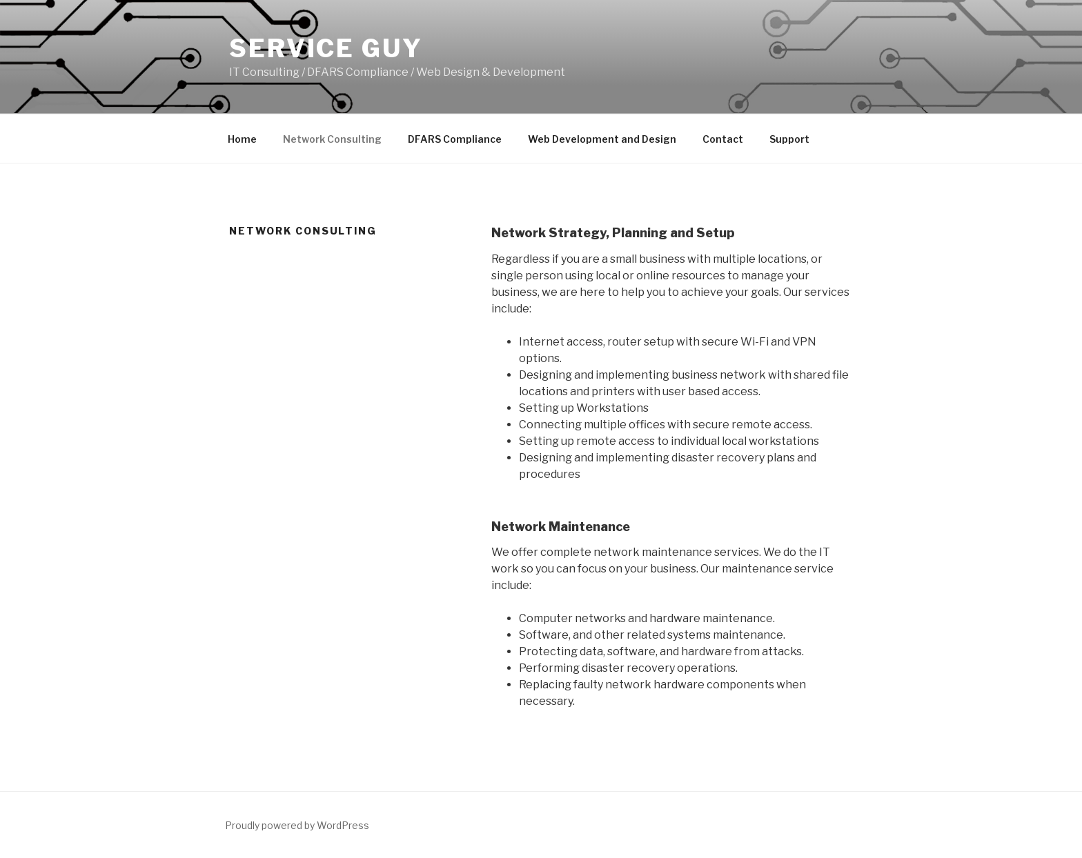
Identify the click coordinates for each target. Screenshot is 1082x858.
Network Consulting (332, 139)
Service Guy (326, 48)
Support (789, 139)
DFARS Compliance (455, 139)
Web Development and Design (602, 139)
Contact (722, 139)
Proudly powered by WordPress (297, 825)
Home (242, 139)
